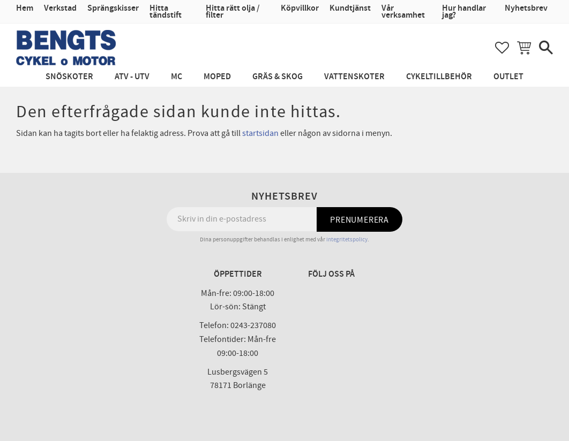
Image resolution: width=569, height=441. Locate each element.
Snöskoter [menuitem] (69, 76)
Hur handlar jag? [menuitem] (464, 12)
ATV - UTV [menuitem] (132, 76)
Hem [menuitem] (24, 8)
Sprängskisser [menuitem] (113, 8)
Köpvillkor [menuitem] (300, 8)
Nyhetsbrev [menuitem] (526, 8)
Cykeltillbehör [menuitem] (439, 76)
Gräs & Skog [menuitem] (277, 76)
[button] (502, 48)
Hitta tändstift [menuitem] (165, 12)
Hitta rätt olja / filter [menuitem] (233, 12)
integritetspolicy (347, 239)
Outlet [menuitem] (508, 76)
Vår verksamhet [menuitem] (403, 12)
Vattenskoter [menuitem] (354, 76)
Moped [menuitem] (217, 76)
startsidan (260, 133)
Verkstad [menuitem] (60, 8)
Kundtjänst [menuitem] (350, 8)
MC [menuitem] (176, 76)
